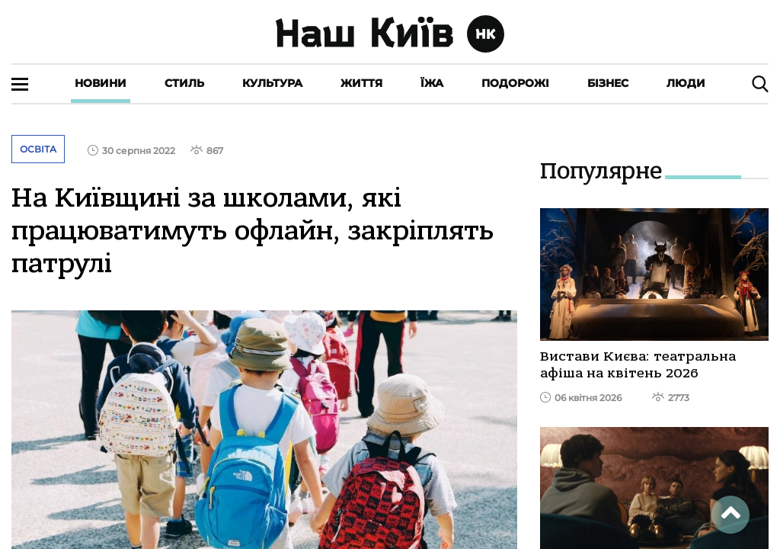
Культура (272, 83)
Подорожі (515, 83)
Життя (361, 83)
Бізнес (607, 83)
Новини (100, 83)
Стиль (184, 83)
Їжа (431, 83)
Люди (686, 83)
